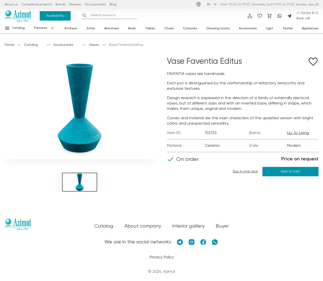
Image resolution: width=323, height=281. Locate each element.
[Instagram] (191, 242)
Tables (150, 28)
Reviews (75, 4)
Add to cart (290, 171)
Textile (288, 28)
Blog (112, 4)
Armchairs (111, 28)
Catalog (31, 45)
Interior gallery (188, 226)
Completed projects (36, 4)
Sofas (91, 28)
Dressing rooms (218, 28)
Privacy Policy (161, 257)
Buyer (222, 226)
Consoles (190, 28)
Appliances (310, 28)
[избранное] (259, 16)
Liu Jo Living (298, 133)
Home (9, 45)
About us (11, 4)
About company (142, 226)
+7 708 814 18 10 (308, 13)
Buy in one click (245, 171)
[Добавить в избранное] (313, 62)
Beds (132, 28)
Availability (55, 16)
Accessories (248, 28)
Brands (60, 4)
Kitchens (71, 28)
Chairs (169, 28)
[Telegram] (289, 16)
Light (269, 28)
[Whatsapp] (279, 16)
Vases (94, 45)
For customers (95, 4)
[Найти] (84, 15)
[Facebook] (203, 242)
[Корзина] (269, 16)
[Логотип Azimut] (17, 16)
